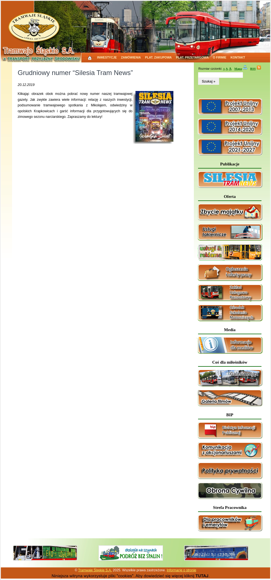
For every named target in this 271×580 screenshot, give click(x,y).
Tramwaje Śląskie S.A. (95, 570)
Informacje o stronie (181, 570)
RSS (253, 68)
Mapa (238, 68)
